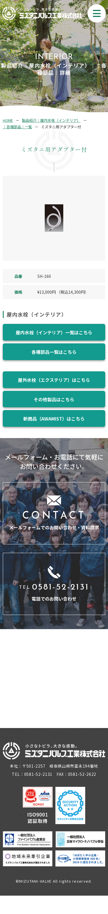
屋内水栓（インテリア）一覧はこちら (54, 332)
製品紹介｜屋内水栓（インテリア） (51, 120)
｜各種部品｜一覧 (17, 126)
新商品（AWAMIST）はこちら (54, 418)
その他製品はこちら (54, 399)
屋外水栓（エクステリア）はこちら (54, 379)
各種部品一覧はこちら (54, 351)
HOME (8, 120)
